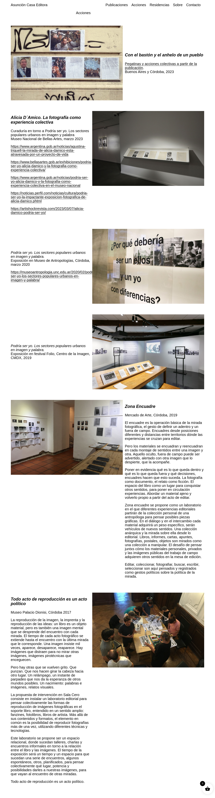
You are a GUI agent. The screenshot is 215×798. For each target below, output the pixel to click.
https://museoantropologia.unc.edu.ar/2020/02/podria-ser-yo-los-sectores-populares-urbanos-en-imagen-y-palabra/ (54, 276)
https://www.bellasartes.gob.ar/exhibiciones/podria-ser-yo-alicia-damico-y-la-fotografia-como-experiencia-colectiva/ (51, 166)
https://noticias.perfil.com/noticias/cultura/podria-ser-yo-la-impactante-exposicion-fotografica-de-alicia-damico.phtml (49, 197)
